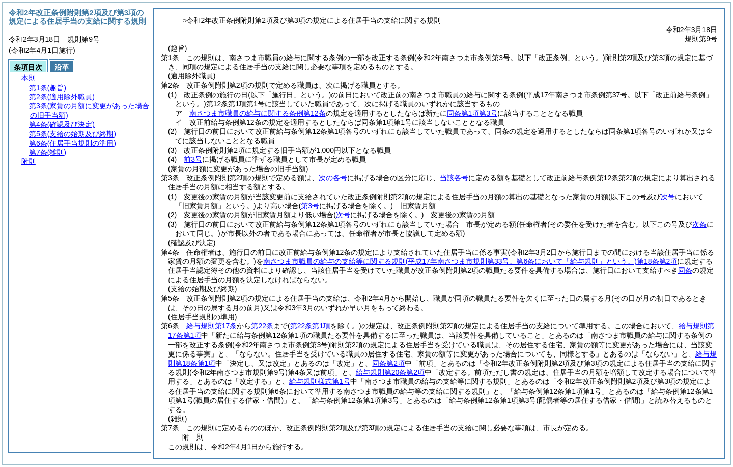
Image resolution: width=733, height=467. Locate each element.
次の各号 (333, 178)
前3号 (193, 159)
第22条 (262, 326)
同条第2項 (388, 363)
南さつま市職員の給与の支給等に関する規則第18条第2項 (470, 261)
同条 (685, 270)
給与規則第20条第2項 (390, 372)
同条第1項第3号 (472, 113)
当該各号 (454, 178)
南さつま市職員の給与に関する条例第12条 (257, 113)
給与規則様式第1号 (319, 381)
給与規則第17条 (211, 326)
